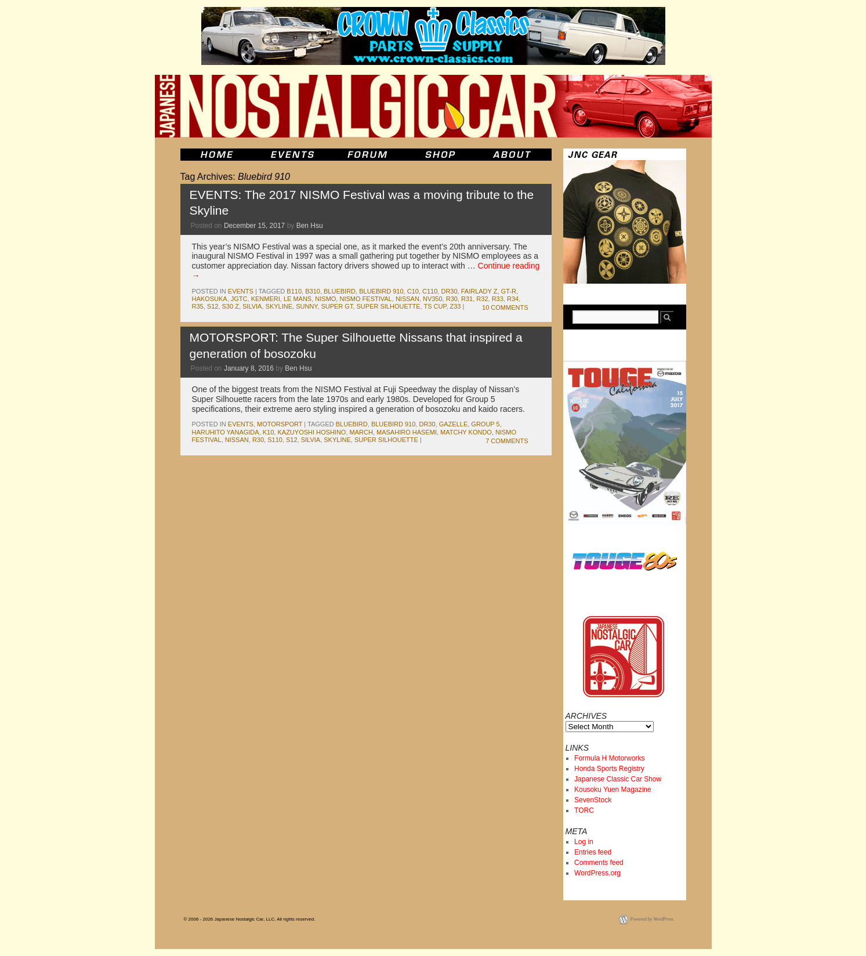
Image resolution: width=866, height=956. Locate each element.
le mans (297, 298)
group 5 (485, 424)
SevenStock (592, 800)
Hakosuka (209, 298)
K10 (268, 432)
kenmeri (265, 298)
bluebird (340, 291)
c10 (413, 291)
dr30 (449, 291)
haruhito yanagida (225, 432)
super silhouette (389, 306)
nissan (407, 298)
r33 (497, 298)
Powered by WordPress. (653, 919)
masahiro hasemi (406, 432)
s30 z (230, 306)
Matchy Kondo (466, 432)
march (361, 432)
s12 (213, 306)
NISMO (325, 298)
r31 (467, 298)
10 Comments (505, 307)
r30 (452, 298)
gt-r (508, 291)
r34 (513, 298)
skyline (279, 306)
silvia (252, 306)
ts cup (434, 306)
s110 (274, 439)
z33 (455, 306)
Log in (583, 842)
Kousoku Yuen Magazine (612, 789)
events (240, 291)
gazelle (453, 424)
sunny (306, 306)
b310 (312, 291)
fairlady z (479, 291)
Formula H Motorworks (609, 758)
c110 (429, 291)
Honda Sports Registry (609, 769)
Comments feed (599, 863)
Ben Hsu (309, 226)
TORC (584, 810)
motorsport (279, 424)
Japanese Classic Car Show (617, 779)
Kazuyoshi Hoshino (311, 432)
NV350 (433, 298)
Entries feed (592, 852)
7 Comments (506, 440)
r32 (482, 298)
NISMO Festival (365, 298)
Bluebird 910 (381, 291)
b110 (294, 291)
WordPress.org (597, 873)
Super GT (337, 306)
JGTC (239, 298)
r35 (198, 306)
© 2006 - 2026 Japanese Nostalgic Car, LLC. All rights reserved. (250, 919)
